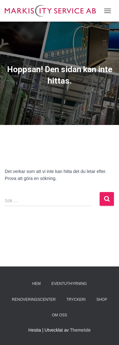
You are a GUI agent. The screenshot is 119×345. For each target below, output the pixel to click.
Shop (101, 299)
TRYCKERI (75, 299)
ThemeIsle (80, 330)
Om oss (59, 315)
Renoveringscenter (34, 299)
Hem (36, 283)
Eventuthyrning (69, 283)
